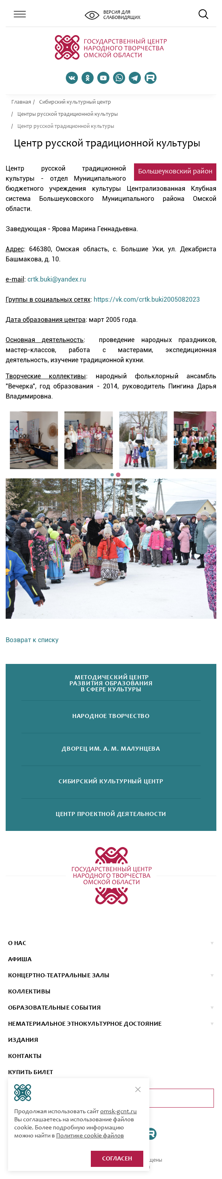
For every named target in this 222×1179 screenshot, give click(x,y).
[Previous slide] (17, 428)
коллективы (29, 992)
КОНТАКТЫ (25, 1056)
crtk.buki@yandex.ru (56, 279)
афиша (19, 959)
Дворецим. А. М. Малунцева (111, 749)
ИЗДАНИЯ (23, 1040)
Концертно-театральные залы (58, 975)
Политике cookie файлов (90, 1136)
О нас (17, 943)
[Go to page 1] (112, 474)
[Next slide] (213, 428)
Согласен (117, 1159)
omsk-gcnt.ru (118, 1111)
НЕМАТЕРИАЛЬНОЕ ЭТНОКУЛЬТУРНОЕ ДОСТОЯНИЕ (85, 1024)
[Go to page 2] (118, 474)
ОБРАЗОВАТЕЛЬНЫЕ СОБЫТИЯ (54, 1008)
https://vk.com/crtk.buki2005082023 (147, 299)
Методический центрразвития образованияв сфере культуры (111, 684)
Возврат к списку (32, 640)
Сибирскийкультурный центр (111, 782)
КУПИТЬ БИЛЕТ (30, 1072)
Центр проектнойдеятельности (111, 815)
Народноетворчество (111, 717)
